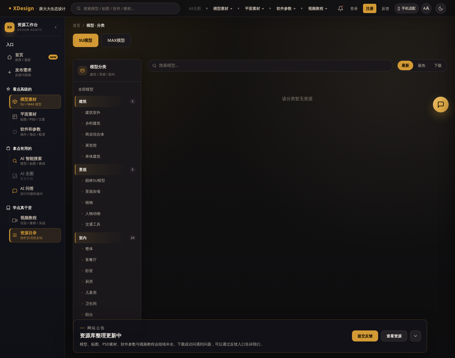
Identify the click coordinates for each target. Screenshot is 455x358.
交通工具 (92, 224)
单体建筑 (92, 156)
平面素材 (254, 8)
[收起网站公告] (415, 335)
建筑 (107, 101)
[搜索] (129, 8)
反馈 (385, 8)
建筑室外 (92, 112)
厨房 (89, 281)
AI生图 (195, 8)
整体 (89, 248)
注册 (369, 8)
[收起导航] (55, 27)
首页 (76, 25)
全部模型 (85, 89)
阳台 (89, 314)
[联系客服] (441, 104)
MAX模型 (116, 40)
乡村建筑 (92, 123)
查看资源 (394, 336)
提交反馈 (365, 336)
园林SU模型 (95, 180)
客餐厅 (91, 259)
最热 (421, 65)
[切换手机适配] (406, 8)
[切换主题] (441, 8)
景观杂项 (92, 191)
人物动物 (92, 213)
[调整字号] (426, 8)
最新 (405, 65)
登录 (354, 8)
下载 (438, 65)
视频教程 (317, 8)
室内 (107, 238)
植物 (89, 202)
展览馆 (91, 145)
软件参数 (286, 8)
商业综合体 (94, 134)
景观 (107, 169)
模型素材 (222, 8)
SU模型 (85, 40)
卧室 (89, 270)
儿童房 (91, 292)
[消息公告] (340, 8)
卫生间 (91, 303)
